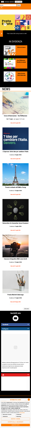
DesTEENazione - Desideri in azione (21, 61)
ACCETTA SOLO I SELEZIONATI (15, 421)
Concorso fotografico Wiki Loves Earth (15, 251)
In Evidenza (15, 41)
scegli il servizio (18, 1)
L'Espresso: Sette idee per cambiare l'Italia (15, 143)
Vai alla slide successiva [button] (25, 24)
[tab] (15, 324)
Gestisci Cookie (15, 418)
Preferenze (18, 414)
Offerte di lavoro (21, 47)
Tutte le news (26, 308)
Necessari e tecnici (7, 414)
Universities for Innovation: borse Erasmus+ (15, 215)
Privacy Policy (22, 412)
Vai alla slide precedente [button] (5, 24)
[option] (15, 26)
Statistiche (5, 416)
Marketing (18, 416)
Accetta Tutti (15, 425)
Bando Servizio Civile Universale (21, 74)
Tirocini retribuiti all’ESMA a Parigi (15, 179)
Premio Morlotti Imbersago (15, 287)
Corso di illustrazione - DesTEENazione (15, 108)
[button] (15, 28)
